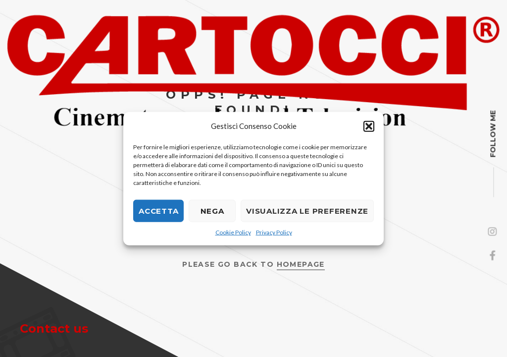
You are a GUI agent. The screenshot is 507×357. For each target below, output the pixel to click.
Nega (212, 210)
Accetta (158, 210)
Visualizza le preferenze (307, 210)
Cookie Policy (233, 232)
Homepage (301, 263)
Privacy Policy (274, 232)
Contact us (54, 328)
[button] (369, 126)
